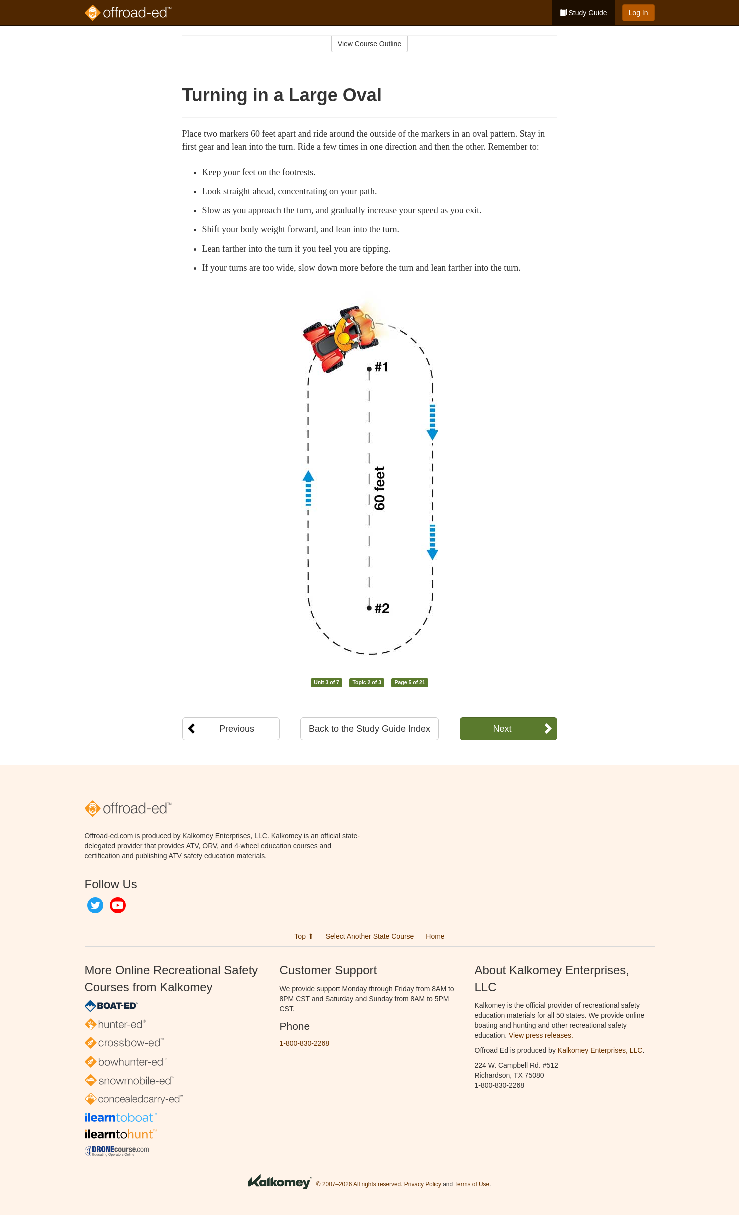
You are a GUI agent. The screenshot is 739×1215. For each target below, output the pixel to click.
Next (502, 729)
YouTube (118, 905)
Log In (638, 13)
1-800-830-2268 (305, 1043)
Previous (236, 729)
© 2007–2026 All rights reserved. (359, 1184)
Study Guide (583, 13)
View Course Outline (369, 44)
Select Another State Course (370, 936)
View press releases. (541, 1035)
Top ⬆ (303, 936)
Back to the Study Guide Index (369, 729)
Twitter (95, 905)
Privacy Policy (422, 1184)
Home (435, 936)
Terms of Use (471, 1184)
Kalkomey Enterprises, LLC (600, 1050)
